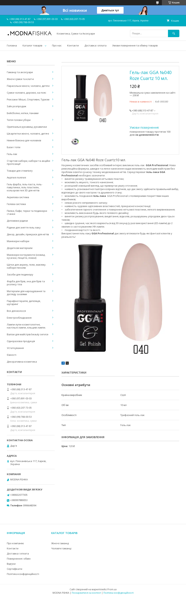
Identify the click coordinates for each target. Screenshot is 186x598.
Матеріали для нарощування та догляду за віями (26, 292)
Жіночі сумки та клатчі (20, 79)
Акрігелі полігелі (16, 177)
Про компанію (15, 543)
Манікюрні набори (18, 241)
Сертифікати (14, 569)
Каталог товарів (32, 45)
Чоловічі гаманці (61, 548)
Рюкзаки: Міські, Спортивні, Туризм (28, 99)
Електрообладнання (19, 317)
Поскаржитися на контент (86, 592)
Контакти (73, 45)
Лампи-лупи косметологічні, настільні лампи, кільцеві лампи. (26, 326)
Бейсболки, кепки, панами (23, 113)
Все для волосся (16, 311)
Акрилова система (18, 197)
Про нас (56, 45)
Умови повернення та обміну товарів (135, 45)
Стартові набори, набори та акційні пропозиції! (28, 162)
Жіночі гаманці (60, 543)
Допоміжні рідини (17, 220)
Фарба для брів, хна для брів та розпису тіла (26, 283)
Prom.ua (112, 589)
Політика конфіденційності (23, 574)
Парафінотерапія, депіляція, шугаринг (24, 302)
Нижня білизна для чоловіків (24, 140)
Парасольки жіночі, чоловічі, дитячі (28, 86)
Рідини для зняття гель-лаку (24, 227)
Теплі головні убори (19, 120)
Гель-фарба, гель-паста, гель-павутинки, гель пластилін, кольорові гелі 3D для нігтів (24, 187)
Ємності (11, 354)
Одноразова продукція (21, 341)
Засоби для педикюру (20, 274)
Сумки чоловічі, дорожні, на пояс (26, 92)
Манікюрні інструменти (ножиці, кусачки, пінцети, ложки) (26, 256)
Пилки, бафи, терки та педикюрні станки (27, 212)
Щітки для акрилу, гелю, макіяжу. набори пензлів (26, 266)
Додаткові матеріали (19, 248)
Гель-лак (12, 154)
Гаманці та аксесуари (20, 72)
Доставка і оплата (95, 45)
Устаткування (15, 348)
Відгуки (11, 563)
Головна (12, 45)
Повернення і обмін (19, 558)
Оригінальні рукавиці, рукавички (27, 126)
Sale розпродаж (16, 106)
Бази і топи (13, 147)
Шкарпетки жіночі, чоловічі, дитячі (28, 133)
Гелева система (16, 204)
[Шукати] (173, 33)
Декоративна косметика (22, 361)
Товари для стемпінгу (20, 170)
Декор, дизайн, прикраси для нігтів (28, 234)
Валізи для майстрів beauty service (27, 334)
